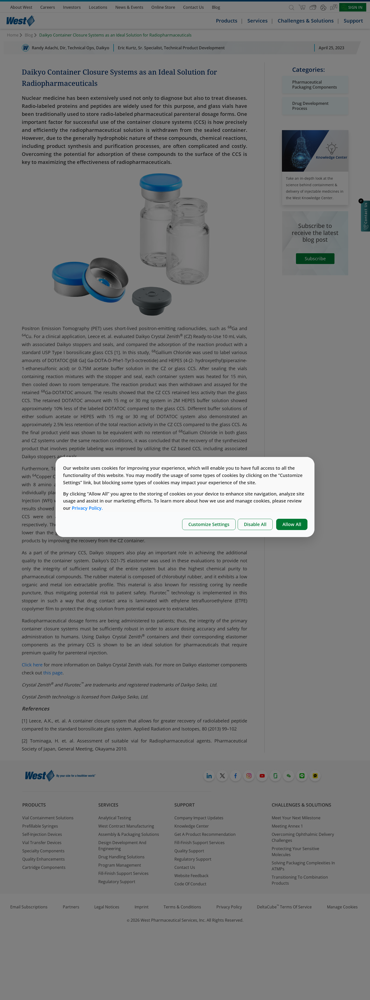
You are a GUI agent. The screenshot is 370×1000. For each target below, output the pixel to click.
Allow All (291, 524)
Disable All (255, 524)
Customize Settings (208, 524)
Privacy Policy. (87, 508)
